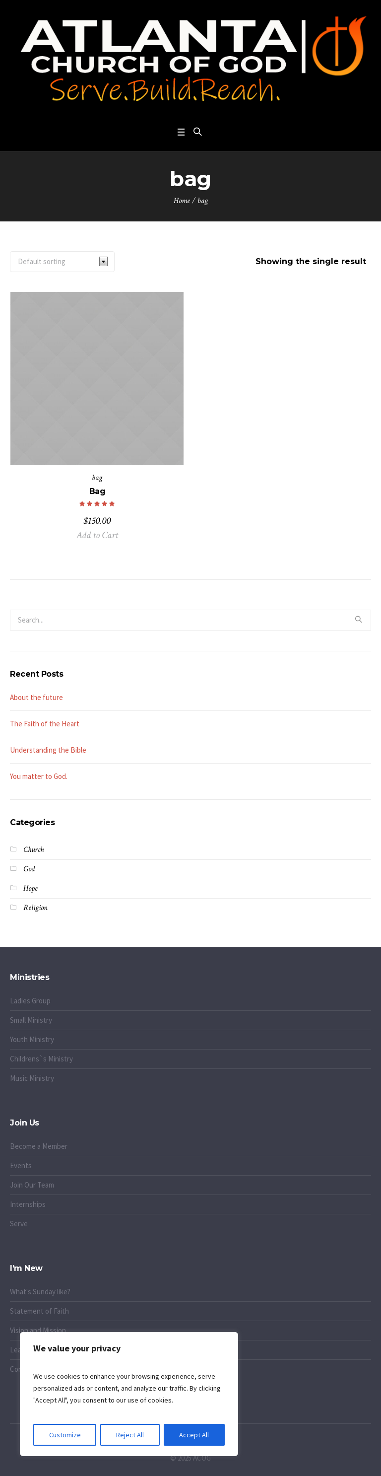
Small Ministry (31, 1020)
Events (21, 1165)
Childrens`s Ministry (41, 1058)
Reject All (130, 1434)
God (29, 869)
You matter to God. (38, 776)
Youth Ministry (32, 1039)
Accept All (194, 1434)
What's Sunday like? (40, 1291)
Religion (35, 908)
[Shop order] (62, 261)
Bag (97, 491)
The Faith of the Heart (44, 723)
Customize (65, 1434)
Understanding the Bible (48, 750)
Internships (28, 1204)
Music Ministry (32, 1078)
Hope (30, 888)
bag (97, 478)
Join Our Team (32, 1185)
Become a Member (38, 1146)
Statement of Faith (39, 1311)
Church (33, 849)
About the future (36, 697)
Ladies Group (30, 1000)
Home (182, 201)
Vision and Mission (38, 1330)
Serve (19, 1223)
